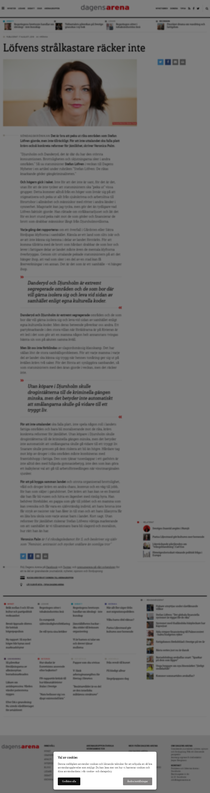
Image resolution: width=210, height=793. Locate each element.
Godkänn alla (69, 781)
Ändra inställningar (137, 781)
